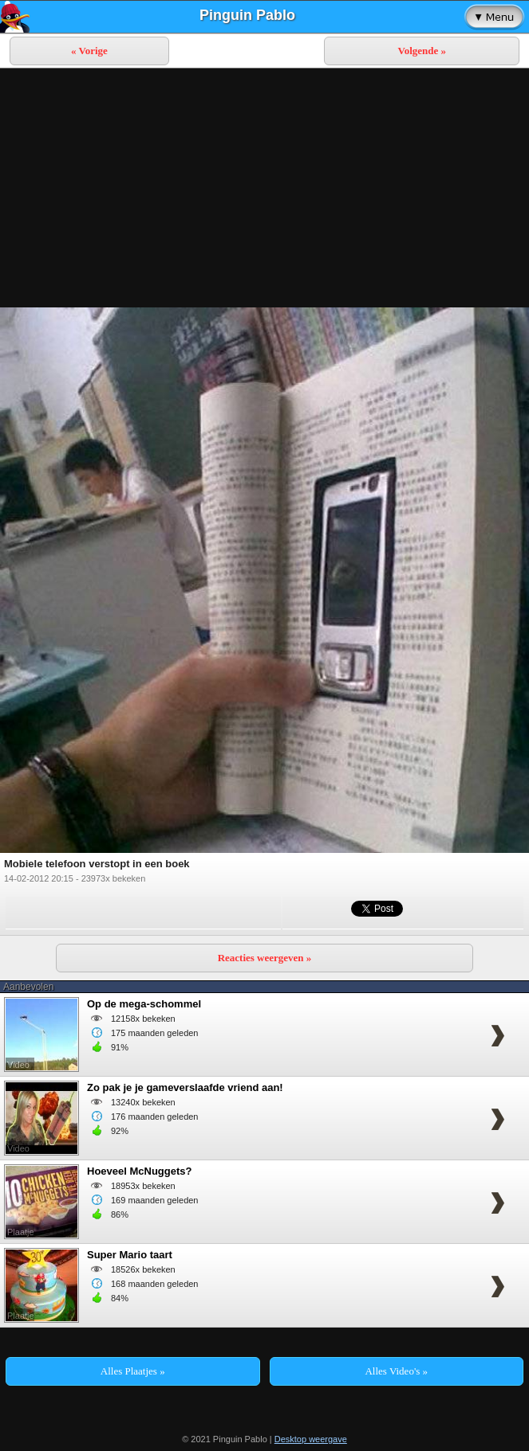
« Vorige (89, 51)
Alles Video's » (396, 1371)
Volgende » (421, 51)
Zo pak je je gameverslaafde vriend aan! (185, 1087)
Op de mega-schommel (144, 1004)
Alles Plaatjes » (133, 1371)
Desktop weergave (310, 1439)
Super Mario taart (129, 1255)
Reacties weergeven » (265, 958)
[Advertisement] (264, 187)
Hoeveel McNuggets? (139, 1171)
